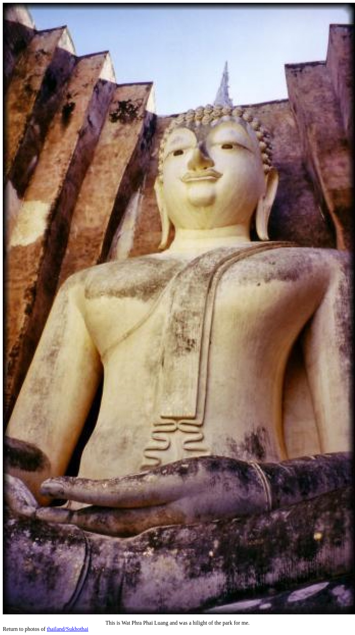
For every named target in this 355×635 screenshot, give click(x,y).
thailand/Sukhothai (67, 629)
